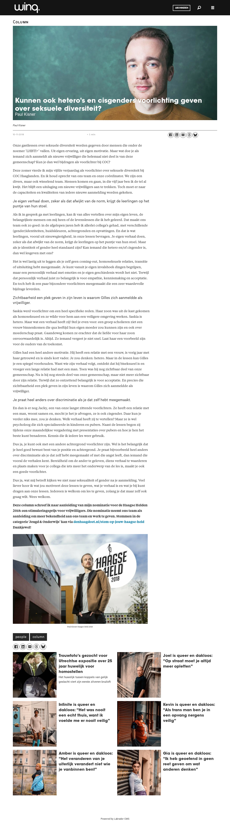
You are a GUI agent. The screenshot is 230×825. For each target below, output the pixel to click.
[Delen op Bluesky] (195, 135)
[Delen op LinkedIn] (177, 135)
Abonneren (181, 8)
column (39, 637)
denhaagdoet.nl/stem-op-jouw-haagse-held (108, 522)
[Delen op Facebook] (171, 135)
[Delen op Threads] (189, 135)
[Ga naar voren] (27, 8)
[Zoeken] (199, 7)
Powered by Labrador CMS (115, 819)
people (21, 637)
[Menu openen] (212, 8)
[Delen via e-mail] (183, 135)
